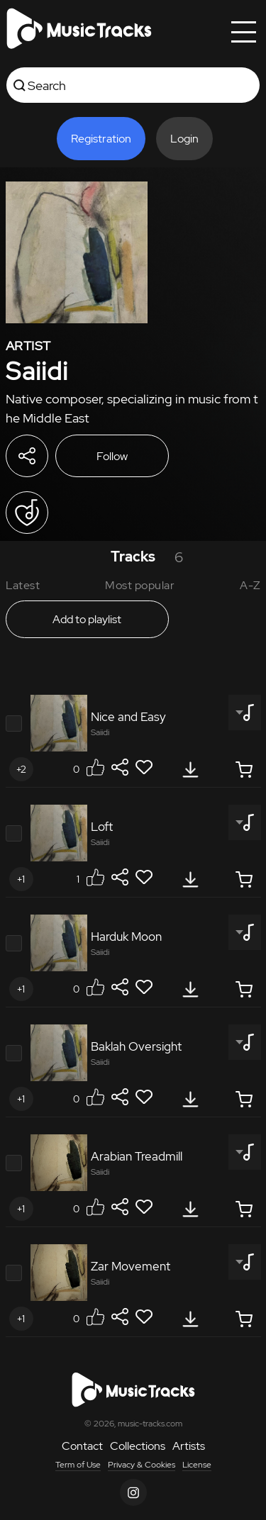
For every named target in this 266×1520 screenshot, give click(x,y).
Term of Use (78, 1464)
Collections (137, 1445)
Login (184, 138)
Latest (23, 585)
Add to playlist (86, 619)
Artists (188, 1445)
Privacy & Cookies (141, 1464)
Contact (82, 1445)
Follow (112, 456)
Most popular (139, 585)
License (196, 1464)
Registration (101, 138)
